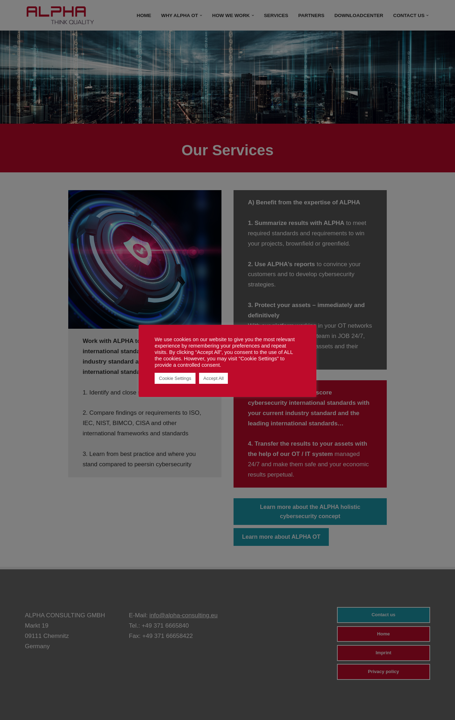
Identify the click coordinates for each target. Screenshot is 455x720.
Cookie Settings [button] (175, 378)
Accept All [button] (213, 378)
